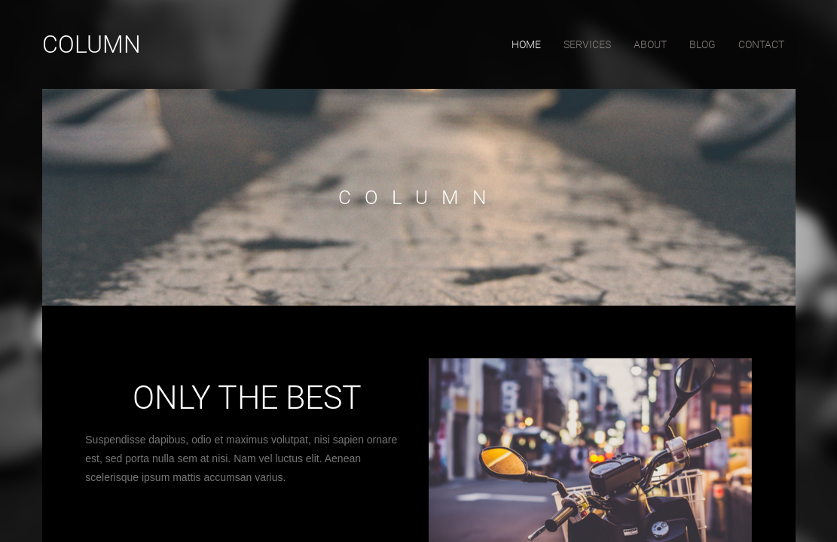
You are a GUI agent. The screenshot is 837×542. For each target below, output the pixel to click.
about (650, 44)
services (587, 44)
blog (702, 44)
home (526, 44)
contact (761, 44)
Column (91, 44)
